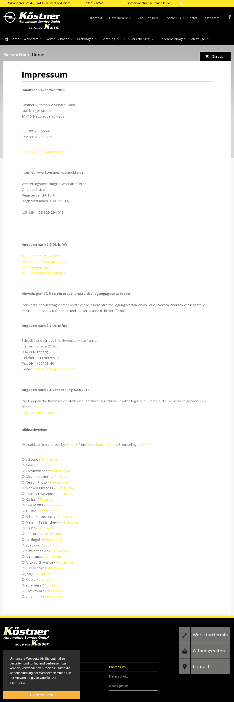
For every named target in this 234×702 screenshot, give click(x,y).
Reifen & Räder (57, 39)
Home (14, 39)
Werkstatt (31, 39)
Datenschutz (118, 676)
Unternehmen (120, 18)
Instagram (211, 18)
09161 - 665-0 (94, 3)
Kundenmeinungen (171, 39)
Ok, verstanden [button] (41, 695)
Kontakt (96, 18)
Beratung (108, 39)
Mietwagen (85, 39)
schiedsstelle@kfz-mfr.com (54, 369)
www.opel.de (118, 685)
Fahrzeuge (197, 39)
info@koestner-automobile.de (149, 3)
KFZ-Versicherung (136, 39)
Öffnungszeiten (209, 651)
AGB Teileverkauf (35, 267)
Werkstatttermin (210, 635)
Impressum (117, 667)
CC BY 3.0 (145, 444)
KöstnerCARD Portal (181, 18)
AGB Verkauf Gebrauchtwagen (45, 261)
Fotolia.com (50, 459)
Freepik (72, 444)
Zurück (217, 56)
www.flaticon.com (101, 444)
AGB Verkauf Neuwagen (40, 255)
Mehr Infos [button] (17, 683)
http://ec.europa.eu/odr (40, 412)
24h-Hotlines (147, 18)
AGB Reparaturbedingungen (44, 273)
